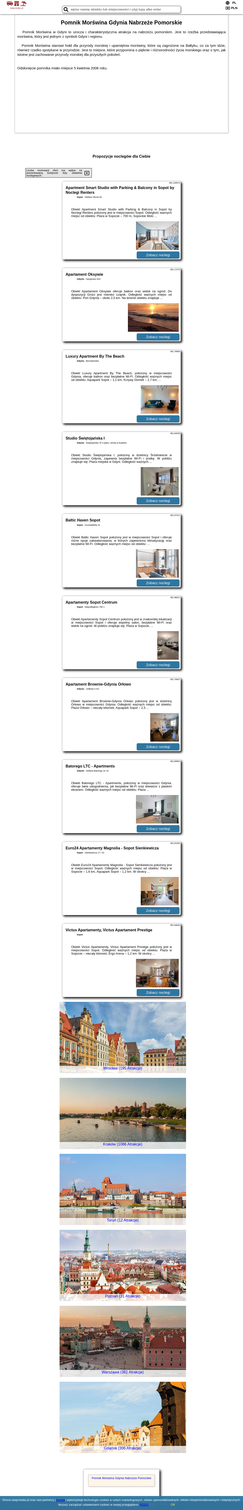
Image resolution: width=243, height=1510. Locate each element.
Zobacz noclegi (158, 255)
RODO (144, 1504)
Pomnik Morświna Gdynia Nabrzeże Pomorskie (121, 1478)
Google (60, 1500)
